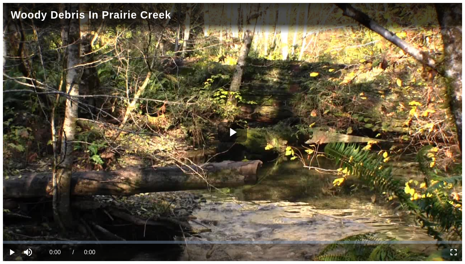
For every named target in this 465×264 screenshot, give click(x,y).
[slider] (232, 242)
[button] (29, 252)
